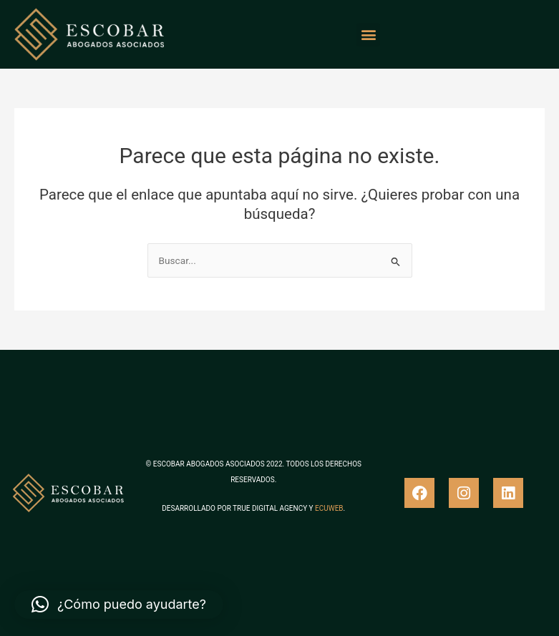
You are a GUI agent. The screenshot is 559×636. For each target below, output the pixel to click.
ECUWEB (329, 508)
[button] (368, 35)
